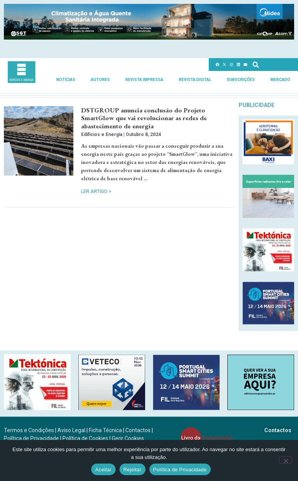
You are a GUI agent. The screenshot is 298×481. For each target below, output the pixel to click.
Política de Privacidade (31, 438)
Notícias (65, 80)
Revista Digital (195, 80)
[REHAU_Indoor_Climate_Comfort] (268, 215)
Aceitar (103, 469)
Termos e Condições (29, 430)
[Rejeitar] (285, 460)
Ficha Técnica (105, 430)
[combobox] (273, 64)
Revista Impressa (144, 80)
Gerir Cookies (128, 438)
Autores (100, 80)
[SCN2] (260, 408)
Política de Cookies (85, 438)
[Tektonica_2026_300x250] (268, 269)
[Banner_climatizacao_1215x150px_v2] (149, 37)
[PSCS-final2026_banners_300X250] (268, 322)
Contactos (138, 430)
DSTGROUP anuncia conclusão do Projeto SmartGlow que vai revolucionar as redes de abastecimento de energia (144, 118)
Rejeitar (132, 469)
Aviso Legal (71, 430)
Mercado (280, 80)
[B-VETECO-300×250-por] (111, 408)
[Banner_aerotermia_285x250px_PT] (268, 162)
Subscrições (241, 80)
